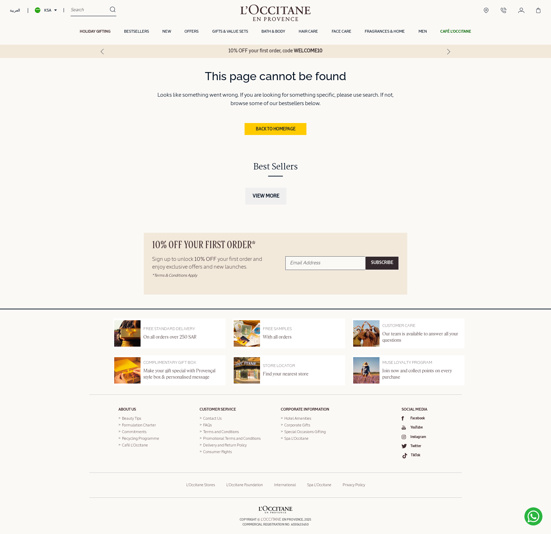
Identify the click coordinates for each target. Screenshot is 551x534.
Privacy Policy (354, 481)
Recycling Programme (140, 438)
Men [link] (423, 32)
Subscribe (382, 262)
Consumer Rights (217, 451)
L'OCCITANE (271, 516)
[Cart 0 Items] (538, 11)
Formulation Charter (139, 424)
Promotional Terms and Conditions (232, 438)
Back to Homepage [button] (276, 128)
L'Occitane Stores (200, 481)
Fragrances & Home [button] (385, 32)
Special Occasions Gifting (305, 431)
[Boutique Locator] (486, 11)
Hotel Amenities (297, 418)
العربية (15, 11)
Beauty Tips (131, 418)
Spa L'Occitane (296, 438)
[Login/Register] (521, 11)
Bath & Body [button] (273, 32)
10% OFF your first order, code (275, 52)
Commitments (134, 431)
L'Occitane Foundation (244, 481)
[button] (456, 33)
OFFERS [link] (191, 32)
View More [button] (266, 195)
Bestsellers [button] (136, 32)
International (285, 481)
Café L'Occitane (135, 444)
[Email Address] (325, 262)
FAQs (207, 424)
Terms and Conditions (221, 431)
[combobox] (90, 10)
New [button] (166, 32)
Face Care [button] (341, 32)
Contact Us (212, 418)
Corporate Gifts (297, 424)
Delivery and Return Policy (225, 444)
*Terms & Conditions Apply (174, 274)
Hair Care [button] (308, 32)
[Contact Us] (503, 11)
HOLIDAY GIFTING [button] (95, 32)
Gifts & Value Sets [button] (230, 32)
